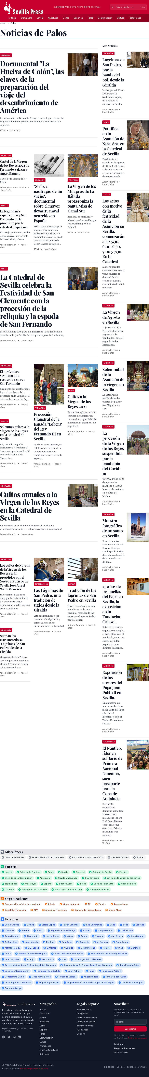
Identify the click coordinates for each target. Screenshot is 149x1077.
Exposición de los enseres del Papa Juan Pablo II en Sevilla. (112, 685)
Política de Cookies (86, 1021)
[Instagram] (14, 1037)
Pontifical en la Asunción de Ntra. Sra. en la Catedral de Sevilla (113, 141)
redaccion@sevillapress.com (34, 1068)
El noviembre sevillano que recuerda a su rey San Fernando (12, 377)
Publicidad (119, 1044)
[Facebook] (3, 1037)
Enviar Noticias (121, 1052)
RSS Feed (44, 1054)
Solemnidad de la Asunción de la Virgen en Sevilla (113, 379)
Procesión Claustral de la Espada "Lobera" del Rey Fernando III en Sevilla (48, 426)
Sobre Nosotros (84, 1009)
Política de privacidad (137, 1038)
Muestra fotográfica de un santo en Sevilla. (112, 528)
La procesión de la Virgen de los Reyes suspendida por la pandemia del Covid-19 (113, 453)
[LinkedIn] (19, 1037)
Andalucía (53, 18)
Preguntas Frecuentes (124, 1048)
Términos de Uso (85, 1025)
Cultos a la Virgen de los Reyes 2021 (79, 401)
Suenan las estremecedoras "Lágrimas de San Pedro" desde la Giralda (12, 644)
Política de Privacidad (87, 1017)
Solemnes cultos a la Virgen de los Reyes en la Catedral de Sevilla (14, 433)
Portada (12, 18)
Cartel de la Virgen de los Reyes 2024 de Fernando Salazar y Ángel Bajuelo (14, 167)
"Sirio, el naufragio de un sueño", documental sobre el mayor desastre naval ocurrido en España (48, 203)
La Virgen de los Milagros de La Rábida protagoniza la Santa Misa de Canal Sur (82, 198)
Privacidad (109, 1067)
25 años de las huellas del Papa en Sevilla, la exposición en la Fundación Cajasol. (112, 604)
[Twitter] (9, 1037)
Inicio (2, 23)
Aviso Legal (82, 1029)
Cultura (120, 18)
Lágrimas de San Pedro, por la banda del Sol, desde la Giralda (113, 72)
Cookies (121, 1067)
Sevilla (40, 18)
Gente (66, 18)
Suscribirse (130, 1029)
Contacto (81, 1034)
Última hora (26, 18)
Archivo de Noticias (49, 1050)
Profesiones (135, 18)
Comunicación (105, 18)
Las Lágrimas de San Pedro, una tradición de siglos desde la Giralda (48, 600)
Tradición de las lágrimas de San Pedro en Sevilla (82, 595)
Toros (90, 18)
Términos (131, 1067)
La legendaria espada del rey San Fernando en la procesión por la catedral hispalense (14, 219)
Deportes (78, 18)
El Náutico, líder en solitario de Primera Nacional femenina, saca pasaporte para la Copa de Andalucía (112, 773)
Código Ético (83, 1013)
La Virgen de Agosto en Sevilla (111, 317)
